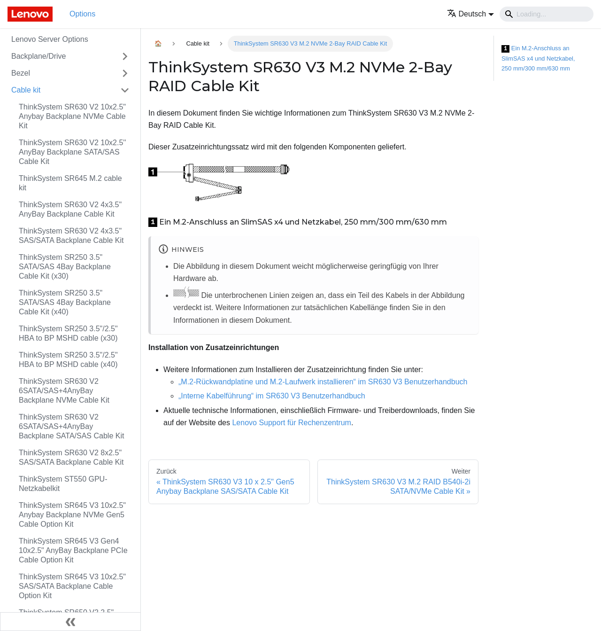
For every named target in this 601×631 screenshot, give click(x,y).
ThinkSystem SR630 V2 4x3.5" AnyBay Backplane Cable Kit (70, 209)
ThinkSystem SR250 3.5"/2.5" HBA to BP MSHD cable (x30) (68, 333)
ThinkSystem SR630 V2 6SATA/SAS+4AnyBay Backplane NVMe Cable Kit (64, 390)
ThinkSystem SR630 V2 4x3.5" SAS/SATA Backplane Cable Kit (71, 235)
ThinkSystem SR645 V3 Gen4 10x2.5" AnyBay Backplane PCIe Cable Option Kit (73, 550)
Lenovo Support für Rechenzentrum (291, 423)
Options (82, 14)
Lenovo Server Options (49, 39)
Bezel (20, 73)
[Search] (546, 14)
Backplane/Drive (38, 56)
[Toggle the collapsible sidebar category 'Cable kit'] (125, 90)
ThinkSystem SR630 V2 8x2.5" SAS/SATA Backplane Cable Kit (71, 457)
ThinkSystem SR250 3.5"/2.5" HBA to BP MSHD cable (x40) (68, 359)
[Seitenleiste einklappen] (70, 621)
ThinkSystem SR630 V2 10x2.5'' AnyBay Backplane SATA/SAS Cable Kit (72, 152)
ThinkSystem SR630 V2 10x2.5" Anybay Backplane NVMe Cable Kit (72, 116)
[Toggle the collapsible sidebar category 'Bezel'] (125, 73)
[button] (470, 14)
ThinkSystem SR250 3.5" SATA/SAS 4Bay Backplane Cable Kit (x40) (65, 302)
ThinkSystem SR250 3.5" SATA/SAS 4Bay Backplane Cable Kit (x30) (65, 266)
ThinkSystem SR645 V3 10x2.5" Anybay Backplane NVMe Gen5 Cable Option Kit (72, 514)
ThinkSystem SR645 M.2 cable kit (70, 183)
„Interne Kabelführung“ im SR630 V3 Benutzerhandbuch (271, 396)
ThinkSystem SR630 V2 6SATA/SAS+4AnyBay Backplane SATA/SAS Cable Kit (71, 426)
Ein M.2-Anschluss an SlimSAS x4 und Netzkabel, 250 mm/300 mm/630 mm (538, 58)
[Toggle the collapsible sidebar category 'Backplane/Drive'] (125, 56)
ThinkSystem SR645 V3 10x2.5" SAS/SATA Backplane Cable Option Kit (72, 586)
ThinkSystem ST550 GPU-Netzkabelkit (63, 483)
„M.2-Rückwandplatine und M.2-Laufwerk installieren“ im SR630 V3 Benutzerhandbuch (322, 382)
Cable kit (25, 90)
